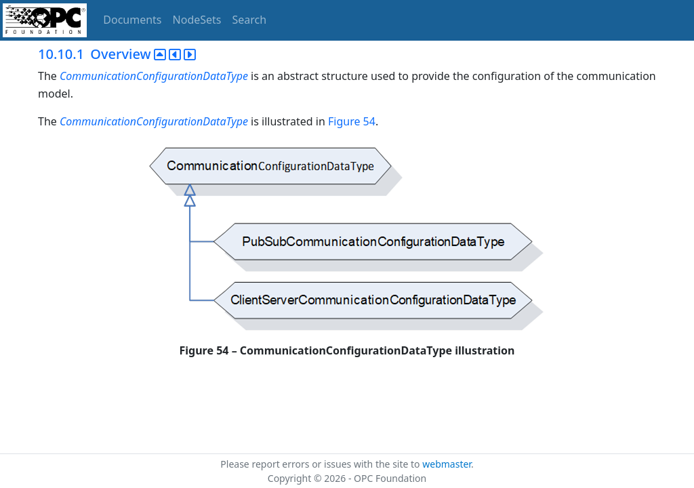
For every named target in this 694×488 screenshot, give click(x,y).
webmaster (446, 464)
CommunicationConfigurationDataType (155, 75)
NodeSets (197, 19)
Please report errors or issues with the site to (321, 464)
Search (249, 19)
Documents (132, 19)
